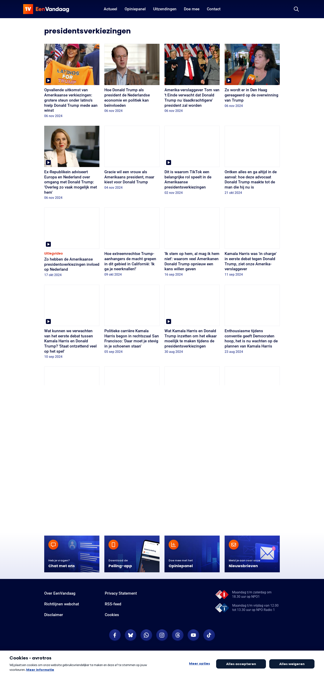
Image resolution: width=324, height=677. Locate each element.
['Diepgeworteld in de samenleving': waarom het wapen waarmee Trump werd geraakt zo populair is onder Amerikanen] (192, 404)
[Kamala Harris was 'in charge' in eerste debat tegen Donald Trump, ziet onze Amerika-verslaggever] (252, 243)
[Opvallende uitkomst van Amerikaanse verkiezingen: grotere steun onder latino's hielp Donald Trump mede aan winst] (71, 82)
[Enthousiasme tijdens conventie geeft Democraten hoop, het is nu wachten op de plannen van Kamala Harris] (252, 321)
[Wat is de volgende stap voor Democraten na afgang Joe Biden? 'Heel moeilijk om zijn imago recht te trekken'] (71, 485)
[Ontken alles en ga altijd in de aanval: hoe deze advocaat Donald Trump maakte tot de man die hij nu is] (252, 162)
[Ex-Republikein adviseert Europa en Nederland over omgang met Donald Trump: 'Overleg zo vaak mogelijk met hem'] (71, 164)
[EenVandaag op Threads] (177, 635)
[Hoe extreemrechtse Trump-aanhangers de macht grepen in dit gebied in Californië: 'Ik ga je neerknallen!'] (132, 243)
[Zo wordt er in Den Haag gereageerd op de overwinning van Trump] (252, 77)
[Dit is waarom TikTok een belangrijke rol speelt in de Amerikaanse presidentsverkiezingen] (192, 162)
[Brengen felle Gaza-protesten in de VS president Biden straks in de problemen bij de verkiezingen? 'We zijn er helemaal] (132, 487)
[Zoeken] (296, 9)
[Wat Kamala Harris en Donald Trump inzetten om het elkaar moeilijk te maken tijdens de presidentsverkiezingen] (192, 321)
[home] (46, 9)
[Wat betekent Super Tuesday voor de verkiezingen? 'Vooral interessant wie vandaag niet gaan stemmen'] (192, 485)
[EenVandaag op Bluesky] (130, 635)
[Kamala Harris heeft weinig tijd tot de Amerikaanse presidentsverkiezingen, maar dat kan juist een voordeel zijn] (71, 402)
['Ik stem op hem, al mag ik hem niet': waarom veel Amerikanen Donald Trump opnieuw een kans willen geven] (192, 243)
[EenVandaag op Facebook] (115, 635)
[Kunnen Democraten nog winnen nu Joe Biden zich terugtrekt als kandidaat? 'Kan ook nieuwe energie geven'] (132, 402)
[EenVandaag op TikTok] (209, 635)
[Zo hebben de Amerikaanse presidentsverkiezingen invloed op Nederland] (71, 243)
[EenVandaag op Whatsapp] (146, 635)
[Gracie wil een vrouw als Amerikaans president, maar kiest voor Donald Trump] (132, 159)
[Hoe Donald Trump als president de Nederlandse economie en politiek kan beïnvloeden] (132, 80)
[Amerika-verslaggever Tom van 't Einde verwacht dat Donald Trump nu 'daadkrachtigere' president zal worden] (192, 80)
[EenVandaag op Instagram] (162, 635)
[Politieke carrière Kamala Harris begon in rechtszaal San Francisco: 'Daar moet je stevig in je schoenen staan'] (132, 321)
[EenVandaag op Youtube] (193, 635)
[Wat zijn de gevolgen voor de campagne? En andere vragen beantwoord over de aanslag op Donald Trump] (252, 405)
